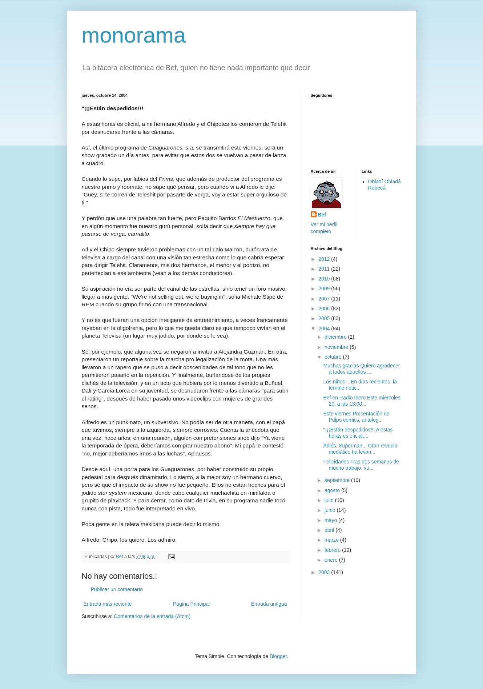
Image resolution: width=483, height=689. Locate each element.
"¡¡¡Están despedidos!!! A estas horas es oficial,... (358, 433)
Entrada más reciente (108, 604)
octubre (334, 357)
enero (332, 560)
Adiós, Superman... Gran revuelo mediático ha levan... (360, 449)
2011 (324, 269)
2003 (324, 572)
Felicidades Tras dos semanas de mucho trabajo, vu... (361, 465)
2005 (324, 318)
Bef (322, 215)
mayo (331, 520)
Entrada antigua (269, 604)
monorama (134, 35)
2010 (324, 279)
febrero (333, 550)
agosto (333, 490)
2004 (324, 328)
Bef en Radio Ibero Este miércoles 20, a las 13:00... (361, 401)
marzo (332, 540)
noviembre (337, 347)
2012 (324, 259)
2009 (324, 288)
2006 (324, 308)
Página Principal (191, 604)
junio (331, 510)
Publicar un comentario (117, 589)
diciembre (336, 337)
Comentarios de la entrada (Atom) (152, 616)
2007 (324, 299)
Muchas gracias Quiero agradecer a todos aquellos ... (361, 369)
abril (330, 530)
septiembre (338, 480)
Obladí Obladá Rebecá (384, 185)
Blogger (278, 656)
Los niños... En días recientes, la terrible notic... (360, 385)
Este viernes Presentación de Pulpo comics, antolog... (356, 417)
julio (330, 500)
